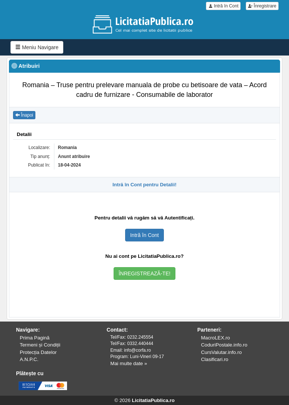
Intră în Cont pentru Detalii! (144, 184)
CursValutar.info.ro (221, 352)
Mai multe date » (128, 363)
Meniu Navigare (36, 47)
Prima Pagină (35, 338)
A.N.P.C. (29, 359)
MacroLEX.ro (215, 338)
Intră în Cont (223, 6)
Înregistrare (262, 6)
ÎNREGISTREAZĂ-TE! (144, 273)
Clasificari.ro (214, 359)
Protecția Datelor (38, 352)
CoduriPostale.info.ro (224, 345)
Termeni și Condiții (40, 345)
